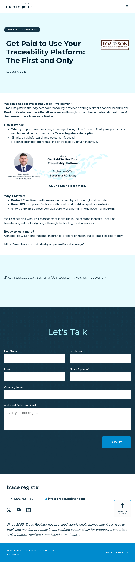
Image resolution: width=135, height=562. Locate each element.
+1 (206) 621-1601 (23, 498)
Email (7, 369)
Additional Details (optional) (20, 405)
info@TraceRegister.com (66, 498)
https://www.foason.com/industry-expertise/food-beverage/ (44, 244)
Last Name (76, 351)
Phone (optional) (79, 369)
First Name (10, 351)
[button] (127, 6)
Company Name (13, 387)
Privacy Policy (117, 552)
